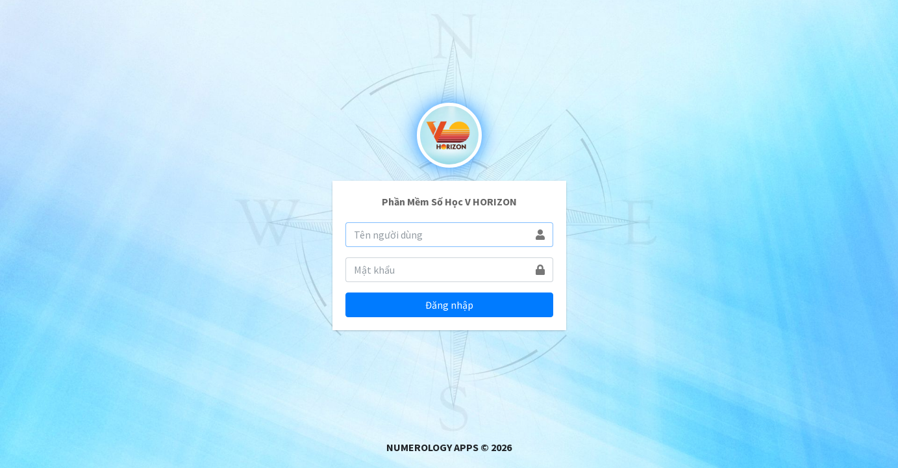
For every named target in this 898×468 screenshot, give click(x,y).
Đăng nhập (449, 304)
